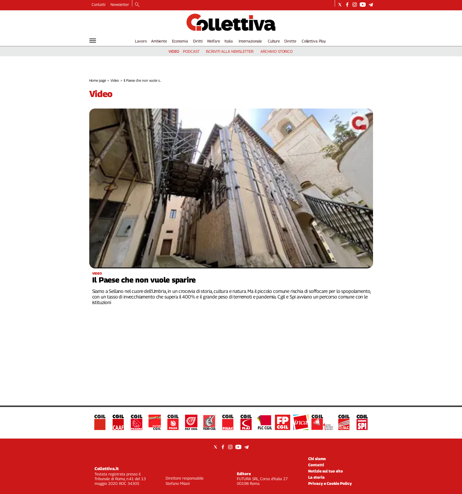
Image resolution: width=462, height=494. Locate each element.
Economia (180, 41)
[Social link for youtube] (363, 4)
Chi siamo (317, 458)
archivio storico (276, 51)
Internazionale (250, 41)
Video (114, 80)
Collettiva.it (107, 468)
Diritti (197, 41)
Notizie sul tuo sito (325, 471)
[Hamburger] (92, 40)
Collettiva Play (314, 41)
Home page (97, 80)
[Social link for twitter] (340, 4)
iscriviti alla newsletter (229, 51)
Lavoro (140, 41)
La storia (316, 477)
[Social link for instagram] (354, 4)
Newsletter (119, 4)
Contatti (98, 4)
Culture (274, 41)
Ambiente (159, 41)
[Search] (137, 5)
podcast (191, 51)
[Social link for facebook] (347, 4)
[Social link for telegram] (371, 4)
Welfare (213, 41)
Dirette (290, 41)
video (174, 51)
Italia (228, 41)
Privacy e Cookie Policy (330, 483)
